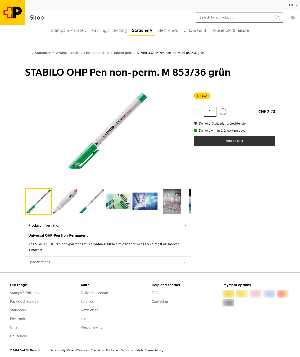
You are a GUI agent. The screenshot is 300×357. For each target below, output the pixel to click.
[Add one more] (223, 111)
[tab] (38, 201)
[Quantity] (210, 112)
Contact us (160, 301)
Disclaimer (112, 350)
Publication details (131, 350)
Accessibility (57, 350)
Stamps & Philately (24, 293)
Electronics (18, 319)
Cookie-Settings (155, 350)
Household (18, 336)
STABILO (202, 95)
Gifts (13, 327)
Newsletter (89, 310)
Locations (88, 319)
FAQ (155, 293)
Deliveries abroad (94, 293)
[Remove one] (197, 111)
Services (87, 301)
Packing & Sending (24, 301)
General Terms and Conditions (85, 350)
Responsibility (91, 327)
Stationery (18, 310)
